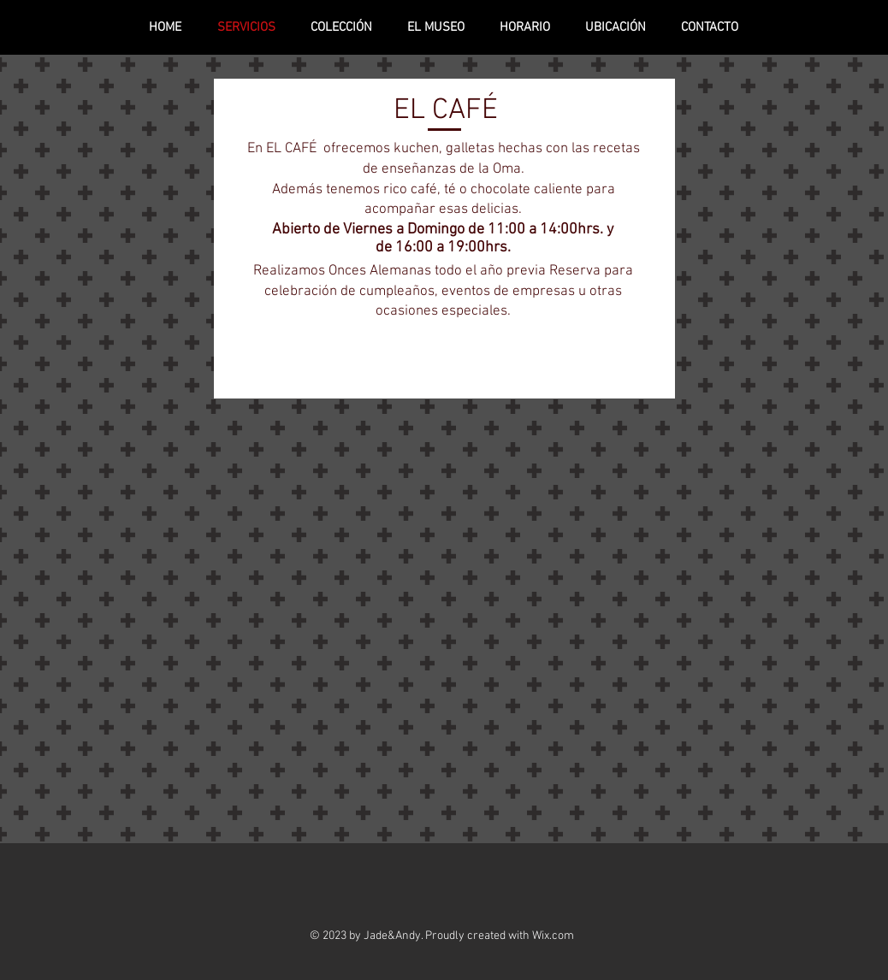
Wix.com (553, 936)
